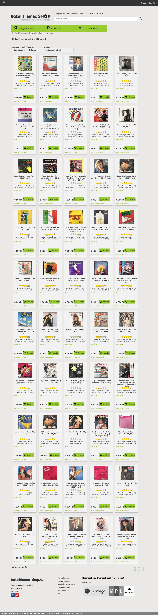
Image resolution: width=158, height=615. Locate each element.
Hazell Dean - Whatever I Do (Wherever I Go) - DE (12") (127, 280)
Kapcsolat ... (16, 591)
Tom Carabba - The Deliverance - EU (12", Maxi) (75, 76)
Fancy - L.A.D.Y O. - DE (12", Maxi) (127, 484)
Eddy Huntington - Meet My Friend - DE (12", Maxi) (101, 382)
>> (146, 569)
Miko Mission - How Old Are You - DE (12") (126, 330)
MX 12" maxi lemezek (23, 33)
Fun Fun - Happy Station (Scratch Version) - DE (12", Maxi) (76, 127)
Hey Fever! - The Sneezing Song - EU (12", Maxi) (50, 382)
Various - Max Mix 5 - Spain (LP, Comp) (101, 330)
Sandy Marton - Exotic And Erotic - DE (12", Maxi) (101, 177)
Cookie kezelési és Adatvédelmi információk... (66, 613)
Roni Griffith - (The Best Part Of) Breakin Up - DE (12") (24, 331)
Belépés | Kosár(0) (148, 3)
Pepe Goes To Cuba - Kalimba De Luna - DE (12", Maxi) (50, 178)
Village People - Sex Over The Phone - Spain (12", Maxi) (76, 536)
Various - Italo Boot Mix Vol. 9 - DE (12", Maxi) (75, 279)
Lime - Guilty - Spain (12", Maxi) (25, 433)
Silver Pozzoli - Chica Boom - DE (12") (101, 75)
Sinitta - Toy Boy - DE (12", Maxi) (76, 433)
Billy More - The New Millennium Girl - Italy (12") (101, 536)
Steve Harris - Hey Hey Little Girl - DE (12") (50, 484)
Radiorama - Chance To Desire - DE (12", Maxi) (50, 75)
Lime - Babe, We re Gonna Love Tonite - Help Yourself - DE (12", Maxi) (50, 127)
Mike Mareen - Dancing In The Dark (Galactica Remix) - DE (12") (76, 229)
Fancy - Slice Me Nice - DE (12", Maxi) (25, 228)
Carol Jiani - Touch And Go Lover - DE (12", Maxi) (24, 484)
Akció (82, 14)
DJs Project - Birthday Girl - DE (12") (50, 279)
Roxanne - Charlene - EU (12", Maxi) (126, 126)
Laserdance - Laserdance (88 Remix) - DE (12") (25, 382)
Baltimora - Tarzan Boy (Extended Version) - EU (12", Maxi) (25, 76)
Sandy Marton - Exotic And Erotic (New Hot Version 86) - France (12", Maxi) (126, 384)
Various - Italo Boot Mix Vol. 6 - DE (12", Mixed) (50, 228)
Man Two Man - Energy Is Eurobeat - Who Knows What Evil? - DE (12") (76, 178)
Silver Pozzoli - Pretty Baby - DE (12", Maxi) (126, 433)
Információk (72, 14)
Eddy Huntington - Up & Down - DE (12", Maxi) (126, 177)
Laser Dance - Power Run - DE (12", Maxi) (24, 177)
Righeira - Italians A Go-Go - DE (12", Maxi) (126, 228)
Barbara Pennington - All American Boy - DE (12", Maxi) (127, 536)
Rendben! (42, 613)
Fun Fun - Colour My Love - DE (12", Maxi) (25, 279)
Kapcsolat (60, 14)
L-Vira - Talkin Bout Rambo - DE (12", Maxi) (101, 126)
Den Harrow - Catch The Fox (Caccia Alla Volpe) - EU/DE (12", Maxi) (101, 434)
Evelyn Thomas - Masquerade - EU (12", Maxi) (50, 536)
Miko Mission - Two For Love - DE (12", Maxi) (101, 228)
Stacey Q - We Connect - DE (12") (75, 330)
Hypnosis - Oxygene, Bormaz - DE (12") (101, 484)
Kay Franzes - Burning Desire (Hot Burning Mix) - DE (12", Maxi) (76, 485)
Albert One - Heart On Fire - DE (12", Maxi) (101, 279)
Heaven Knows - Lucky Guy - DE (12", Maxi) (50, 330)
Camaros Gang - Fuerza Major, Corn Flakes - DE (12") (25, 127)
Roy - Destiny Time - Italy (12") (127, 75)
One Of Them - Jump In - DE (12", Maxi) (75, 382)
